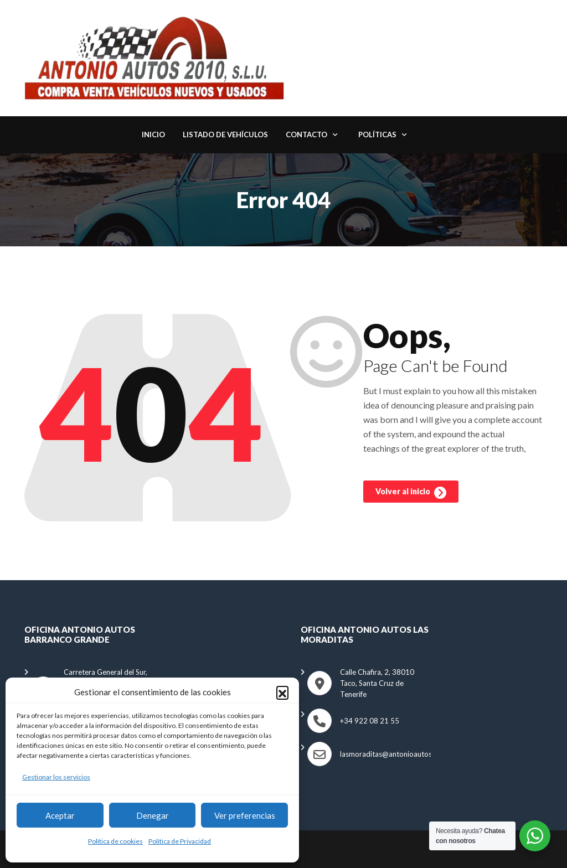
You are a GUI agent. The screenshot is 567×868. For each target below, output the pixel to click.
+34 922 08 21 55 (369, 720)
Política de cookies (115, 841)
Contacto (306, 134)
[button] (282, 692)
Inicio (153, 134)
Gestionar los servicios (56, 777)
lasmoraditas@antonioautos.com (393, 754)
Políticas (377, 134)
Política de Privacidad (179, 841)
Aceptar (60, 815)
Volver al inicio (410, 493)
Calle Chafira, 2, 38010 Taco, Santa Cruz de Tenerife (377, 683)
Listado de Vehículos (225, 134)
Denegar (152, 815)
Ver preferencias (244, 815)
